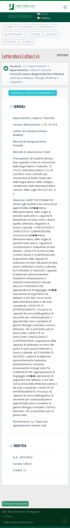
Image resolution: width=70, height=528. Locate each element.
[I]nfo (9, 26)
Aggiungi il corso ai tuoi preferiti (33, 93)
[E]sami (51, 34)
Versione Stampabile (15, 503)
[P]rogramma (13, 34)
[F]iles (26, 41)
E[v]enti (10, 41)
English (42, 14)
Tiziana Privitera (36, 66)
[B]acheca (46, 26)
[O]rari (34, 34)
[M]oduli (26, 26)
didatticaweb (19, 16)
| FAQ (7, 516)
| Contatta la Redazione (17, 522)
